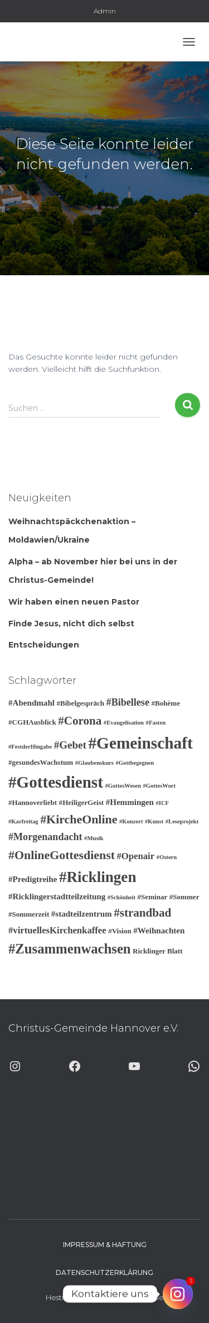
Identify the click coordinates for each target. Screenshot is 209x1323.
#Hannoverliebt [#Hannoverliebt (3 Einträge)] (32, 802)
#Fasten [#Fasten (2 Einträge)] (156, 723)
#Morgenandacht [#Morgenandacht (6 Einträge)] (45, 836)
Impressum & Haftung (105, 1244)
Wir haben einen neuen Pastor (73, 602)
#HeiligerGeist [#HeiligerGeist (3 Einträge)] (81, 802)
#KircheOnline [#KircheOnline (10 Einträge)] (78, 819)
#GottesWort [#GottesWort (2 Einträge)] (159, 786)
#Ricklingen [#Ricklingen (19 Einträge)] (98, 877)
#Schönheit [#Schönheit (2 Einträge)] (121, 897)
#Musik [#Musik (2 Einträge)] (93, 838)
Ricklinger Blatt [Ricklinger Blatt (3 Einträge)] (157, 951)
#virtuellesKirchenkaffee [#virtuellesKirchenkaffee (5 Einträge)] (57, 930)
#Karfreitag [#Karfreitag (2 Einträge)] (23, 821)
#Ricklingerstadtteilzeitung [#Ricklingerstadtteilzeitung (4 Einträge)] (56, 896)
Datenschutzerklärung (104, 1272)
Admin (105, 11)
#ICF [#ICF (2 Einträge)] (162, 803)
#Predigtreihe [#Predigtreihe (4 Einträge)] (32, 879)
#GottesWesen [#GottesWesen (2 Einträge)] (123, 786)
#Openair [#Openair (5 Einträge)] (135, 856)
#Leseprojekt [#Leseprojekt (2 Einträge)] (182, 821)
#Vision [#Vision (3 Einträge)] (120, 931)
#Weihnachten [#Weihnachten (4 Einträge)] (158, 930)
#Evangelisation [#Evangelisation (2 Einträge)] (124, 723)
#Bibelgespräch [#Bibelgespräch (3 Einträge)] (80, 703)
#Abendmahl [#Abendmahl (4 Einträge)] (31, 702)
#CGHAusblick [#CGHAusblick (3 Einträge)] (32, 722)
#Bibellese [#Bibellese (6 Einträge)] (127, 702)
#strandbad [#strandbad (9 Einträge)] (142, 912)
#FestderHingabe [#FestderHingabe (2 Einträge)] (30, 747)
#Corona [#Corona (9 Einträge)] (79, 720)
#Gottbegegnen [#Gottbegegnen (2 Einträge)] (134, 763)
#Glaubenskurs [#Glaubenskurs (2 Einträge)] (94, 763)
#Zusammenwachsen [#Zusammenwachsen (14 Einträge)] (69, 948)
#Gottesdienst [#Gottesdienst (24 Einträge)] (55, 782)
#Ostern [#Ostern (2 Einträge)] (167, 857)
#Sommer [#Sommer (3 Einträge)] (184, 897)
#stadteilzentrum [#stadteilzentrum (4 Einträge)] (81, 913)
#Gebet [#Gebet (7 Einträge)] (70, 745)
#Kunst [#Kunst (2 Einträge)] (154, 821)
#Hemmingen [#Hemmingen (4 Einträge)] (130, 802)
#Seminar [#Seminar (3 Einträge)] (153, 897)
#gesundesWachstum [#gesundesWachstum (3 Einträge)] (40, 762)
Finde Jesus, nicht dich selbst (71, 624)
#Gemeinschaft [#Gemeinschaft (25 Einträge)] (140, 743)
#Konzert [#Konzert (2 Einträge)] (131, 821)
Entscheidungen (43, 645)
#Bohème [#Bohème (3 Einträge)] (165, 703)
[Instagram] (178, 1294)
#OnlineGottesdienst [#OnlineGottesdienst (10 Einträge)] (61, 855)
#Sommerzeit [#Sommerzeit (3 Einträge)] (28, 914)
